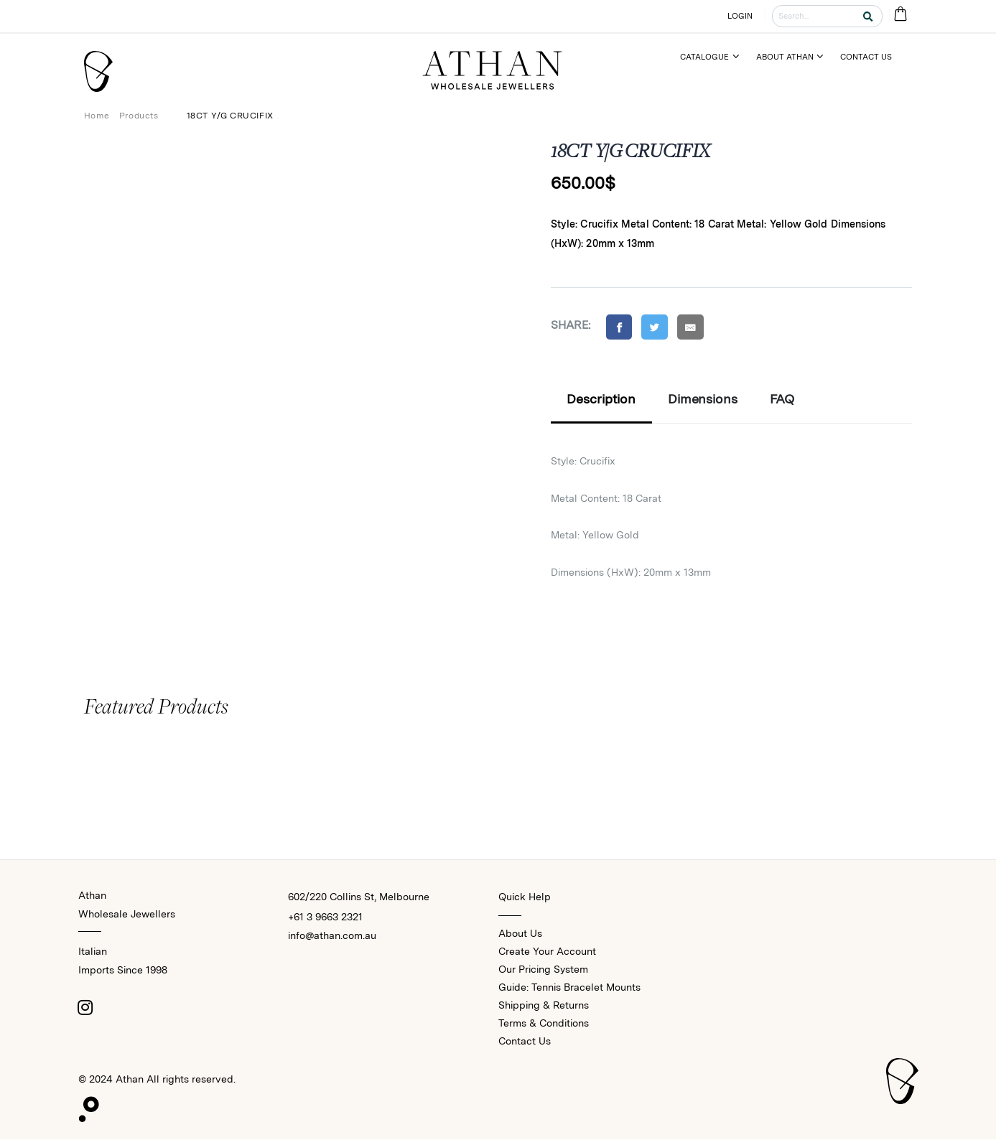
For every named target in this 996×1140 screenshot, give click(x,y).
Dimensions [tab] (702, 400)
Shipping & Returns (543, 1005)
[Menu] (715, 57)
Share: (571, 325)
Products (139, 116)
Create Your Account (547, 952)
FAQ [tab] (782, 400)
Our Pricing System (543, 970)
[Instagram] (85, 1008)
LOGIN (740, 16)
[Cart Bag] (901, 15)
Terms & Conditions (543, 1023)
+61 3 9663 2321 (325, 917)
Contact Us (524, 1041)
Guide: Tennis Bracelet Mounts (569, 988)
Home (96, 116)
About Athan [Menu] (785, 57)
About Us (520, 934)
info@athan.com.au (332, 936)
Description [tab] (601, 400)
